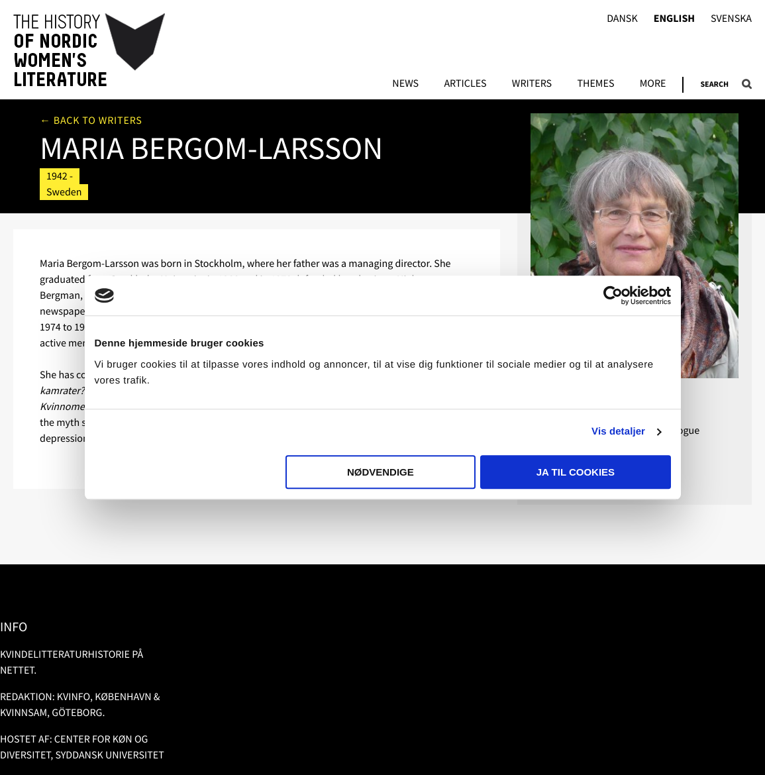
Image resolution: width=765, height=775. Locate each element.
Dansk (622, 19)
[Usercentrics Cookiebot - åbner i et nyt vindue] (613, 295)
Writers (532, 84)
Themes (595, 84)
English (674, 19)
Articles (465, 84)
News (405, 84)
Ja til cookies (575, 472)
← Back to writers (91, 120)
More (653, 84)
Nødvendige (380, 472)
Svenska (731, 19)
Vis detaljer (618, 431)
